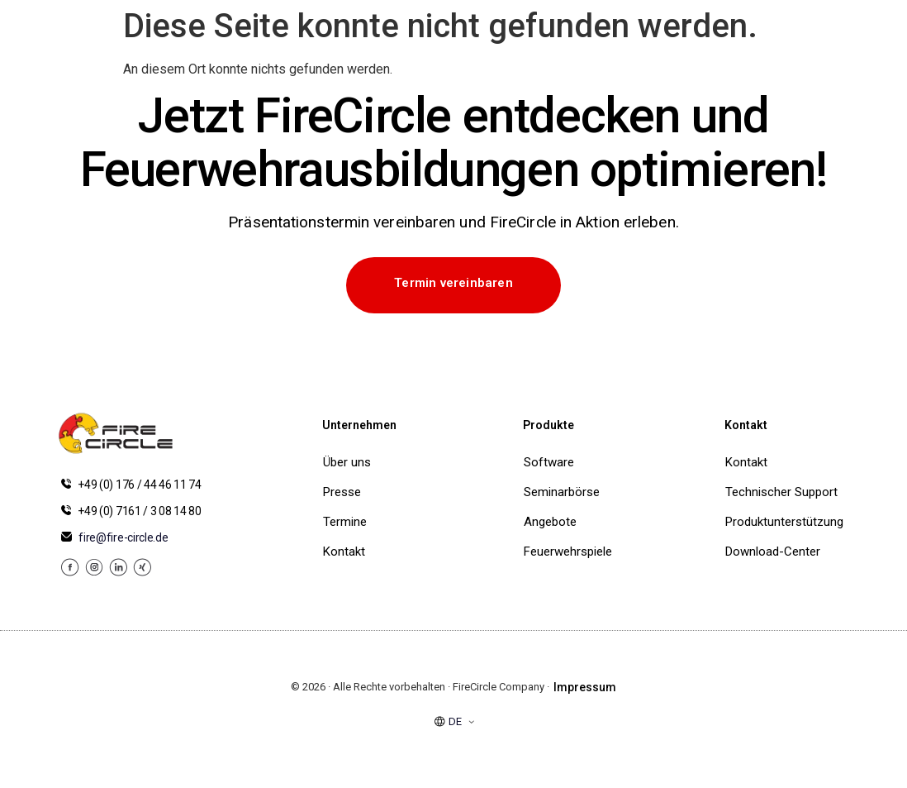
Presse (342, 492)
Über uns (347, 462)
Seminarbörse (562, 492)
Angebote (550, 521)
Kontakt (344, 551)
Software (549, 462)
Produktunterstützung (784, 521)
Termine (345, 521)
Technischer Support (781, 492)
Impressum (584, 687)
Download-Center (772, 551)
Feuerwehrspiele (565, 551)
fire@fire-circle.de (123, 537)
